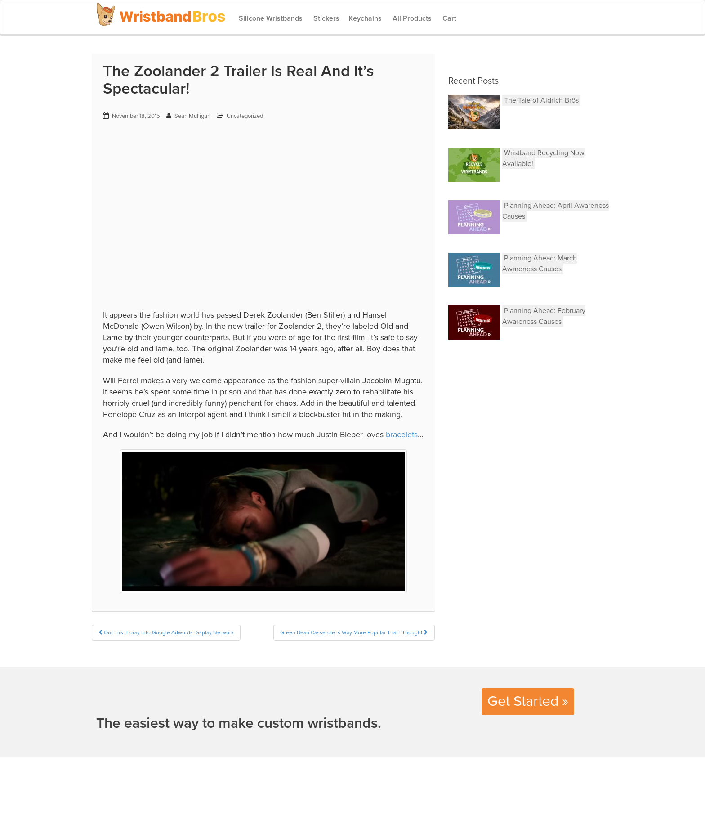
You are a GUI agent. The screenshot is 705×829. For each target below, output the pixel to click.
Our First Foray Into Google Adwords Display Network (166, 632)
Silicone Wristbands (270, 18)
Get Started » (527, 701)
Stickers (325, 18)
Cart (448, 18)
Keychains (365, 18)
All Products (411, 18)
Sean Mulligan (192, 116)
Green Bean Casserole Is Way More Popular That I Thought (354, 632)
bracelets (402, 434)
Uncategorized (245, 116)
